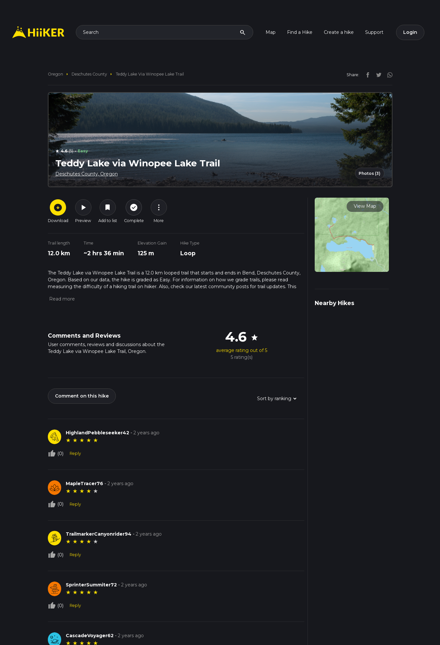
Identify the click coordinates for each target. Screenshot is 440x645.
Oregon (55, 74)
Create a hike (339, 32)
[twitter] (377, 74)
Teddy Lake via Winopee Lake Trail (150, 74)
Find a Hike (299, 32)
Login (410, 32)
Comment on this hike (82, 396)
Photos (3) (369, 173)
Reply (75, 453)
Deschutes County (89, 74)
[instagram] (387, 74)
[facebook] (366, 74)
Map (271, 32)
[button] (61, 299)
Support (374, 32)
